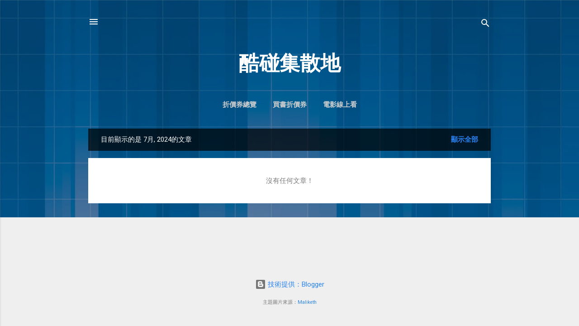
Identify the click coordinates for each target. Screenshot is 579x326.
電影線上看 (340, 105)
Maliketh (307, 302)
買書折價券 (290, 105)
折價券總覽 (239, 105)
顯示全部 (464, 139)
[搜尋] (485, 24)
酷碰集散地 (290, 63)
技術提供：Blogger (289, 284)
